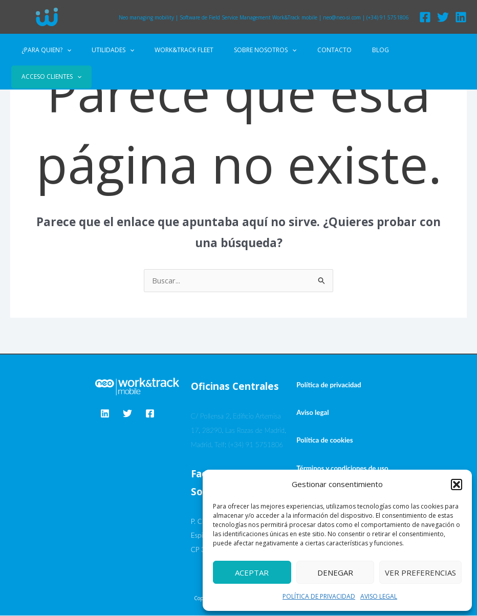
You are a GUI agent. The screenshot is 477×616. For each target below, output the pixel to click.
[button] (456, 484)
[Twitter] (443, 17)
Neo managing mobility (146, 17)
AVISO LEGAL (378, 596)
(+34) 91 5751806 (387, 17)
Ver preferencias (420, 572)
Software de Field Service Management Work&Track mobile (248, 17)
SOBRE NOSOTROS (258, 50)
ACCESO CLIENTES (408, 49)
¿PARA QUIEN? (64, 50)
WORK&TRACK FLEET (185, 50)
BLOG (357, 50)
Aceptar (252, 572)
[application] (84, 50)
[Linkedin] (461, 17)
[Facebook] (425, 17)
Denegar (335, 572)
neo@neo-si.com (342, 17)
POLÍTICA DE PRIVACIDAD (319, 596)
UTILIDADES (122, 50)
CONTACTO (319, 50)
